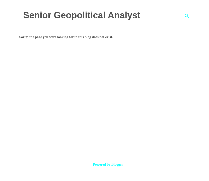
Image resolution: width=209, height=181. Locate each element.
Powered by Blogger (104, 164)
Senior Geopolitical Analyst (82, 15)
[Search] (187, 16)
